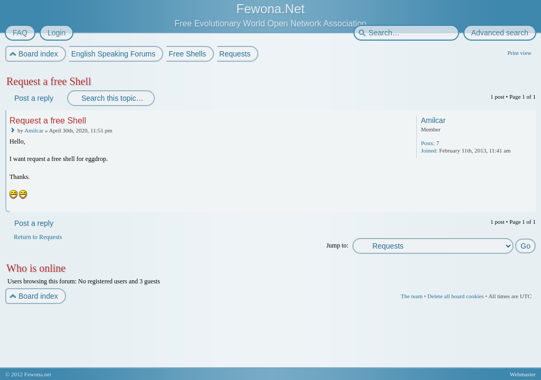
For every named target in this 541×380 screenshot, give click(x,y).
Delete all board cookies (455, 296)
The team (411, 296)
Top (528, 205)
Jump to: (338, 245)
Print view (519, 53)
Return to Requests (38, 237)
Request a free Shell (48, 81)
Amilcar (33, 130)
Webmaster (523, 374)
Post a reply (33, 98)
